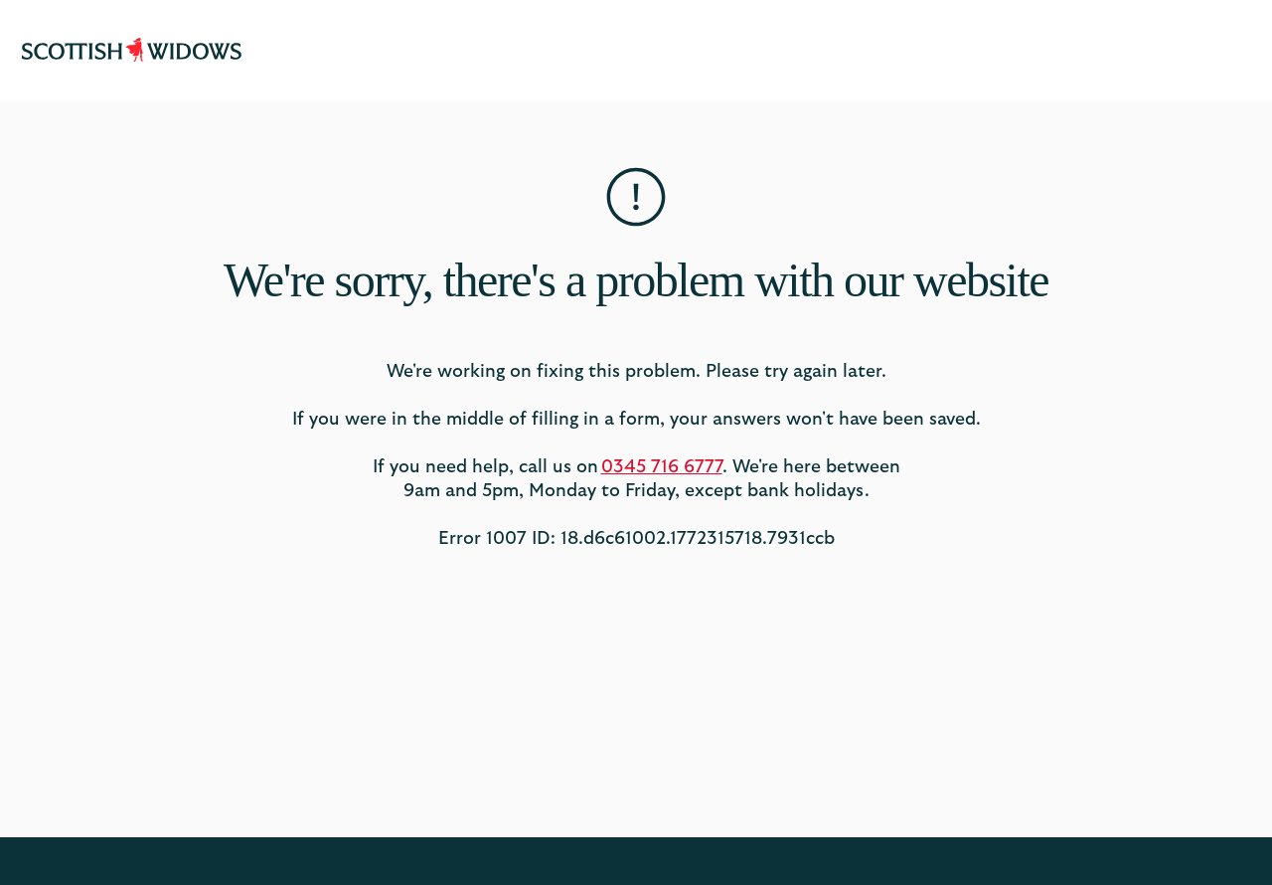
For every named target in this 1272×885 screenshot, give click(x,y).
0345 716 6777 (661, 467)
